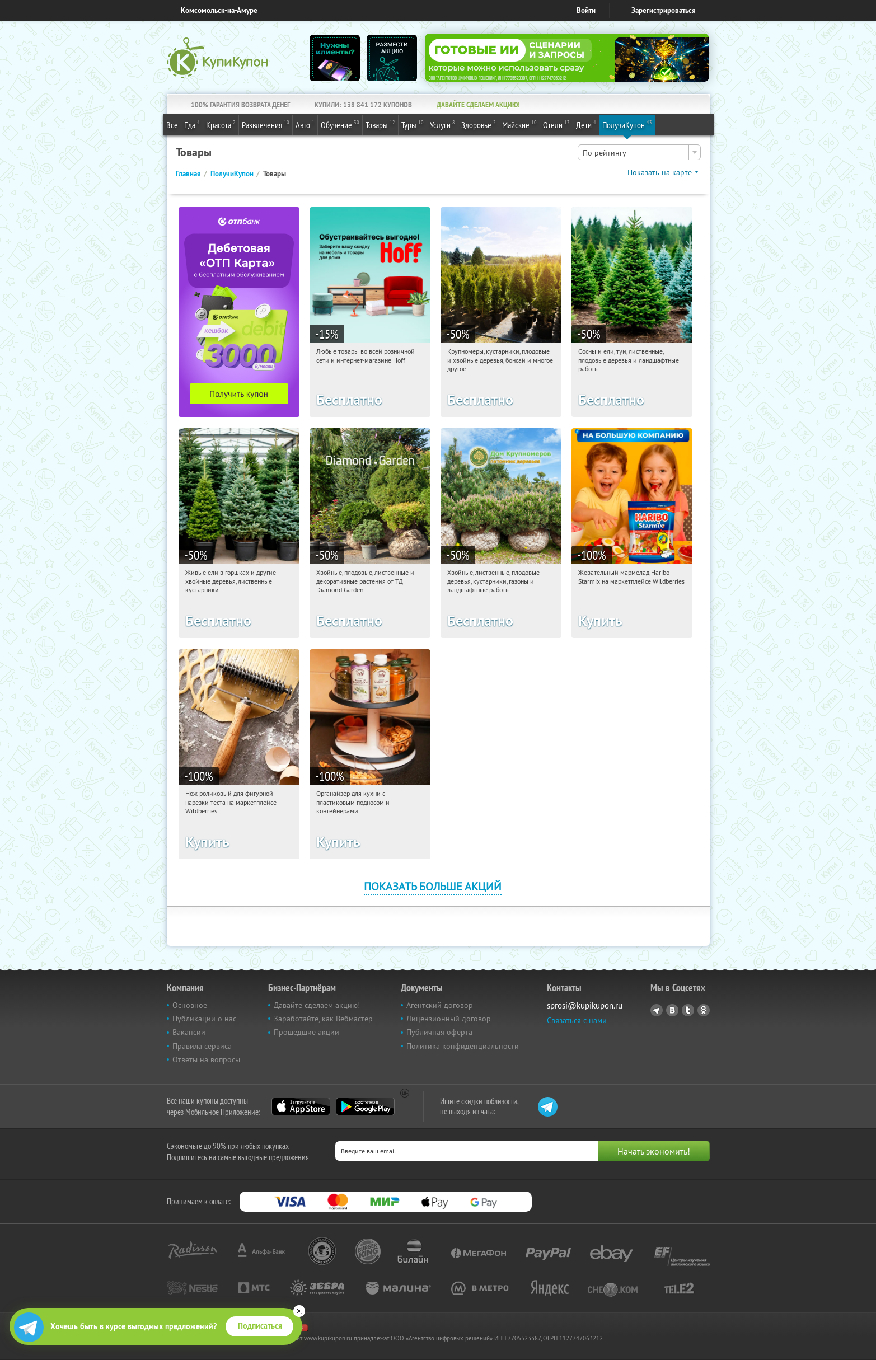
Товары (380, 124)
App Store (300, 1106)
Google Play (365, 1106)
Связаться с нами (577, 1020)
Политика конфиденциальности (462, 1046)
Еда (192, 124)
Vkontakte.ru (672, 1010)
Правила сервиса (202, 1046)
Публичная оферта (439, 1032)
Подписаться (260, 1326)
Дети (586, 124)
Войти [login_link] (586, 10)
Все (172, 124)
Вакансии (188, 1032)
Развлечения (265, 124)
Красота (221, 124)
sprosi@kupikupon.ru (584, 1005)
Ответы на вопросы (206, 1059)
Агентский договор (439, 1005)
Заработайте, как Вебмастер (323, 1019)
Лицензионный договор (448, 1019)
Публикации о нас (204, 1019)
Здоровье (478, 124)
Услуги (442, 124)
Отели (556, 124)
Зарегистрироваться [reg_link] (663, 10)
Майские (519, 124)
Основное (189, 1005)
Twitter (688, 1010)
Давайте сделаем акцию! (317, 1005)
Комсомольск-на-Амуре (219, 10)
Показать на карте (659, 172)
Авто (305, 124)
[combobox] (639, 152)
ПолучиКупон (627, 124)
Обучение (340, 124)
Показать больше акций (433, 886)
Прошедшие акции (306, 1032)
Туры (412, 124)
